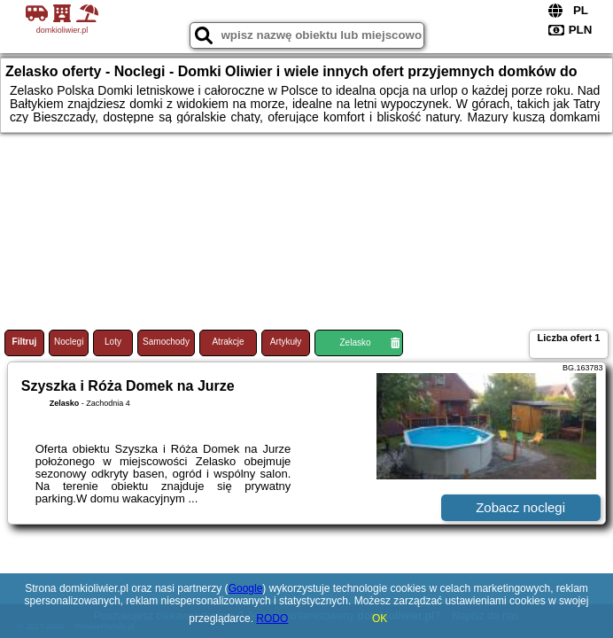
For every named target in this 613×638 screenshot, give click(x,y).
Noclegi (68, 341)
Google (246, 588)
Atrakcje (228, 341)
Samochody (166, 341)
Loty (113, 341)
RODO (272, 618)
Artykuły (286, 341)
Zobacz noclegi (520, 507)
